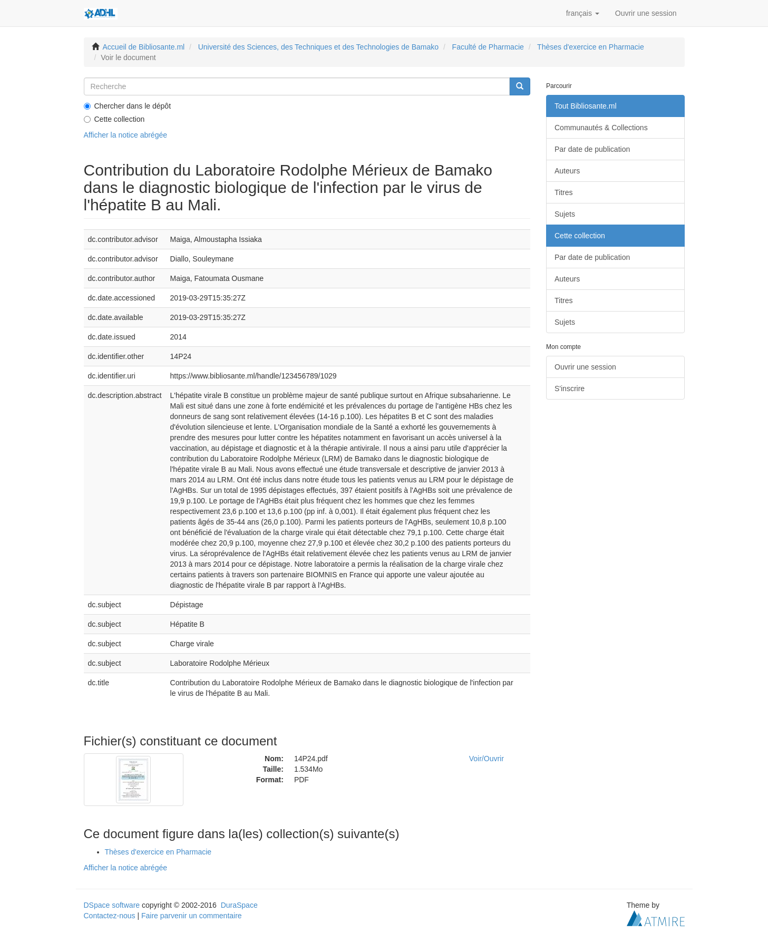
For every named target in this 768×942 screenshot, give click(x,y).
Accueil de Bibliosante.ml (144, 47)
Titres (563, 192)
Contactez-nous (109, 915)
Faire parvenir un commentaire (191, 915)
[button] (582, 13)
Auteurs (567, 171)
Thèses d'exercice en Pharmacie (590, 47)
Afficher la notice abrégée (126, 135)
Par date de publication (592, 149)
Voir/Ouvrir (486, 758)
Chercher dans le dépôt (127, 106)
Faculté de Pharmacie (488, 47)
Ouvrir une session (585, 367)
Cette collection (114, 119)
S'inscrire (570, 388)
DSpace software (112, 905)
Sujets (565, 214)
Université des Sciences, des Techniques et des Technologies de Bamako (318, 47)
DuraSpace (239, 905)
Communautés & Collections (601, 127)
